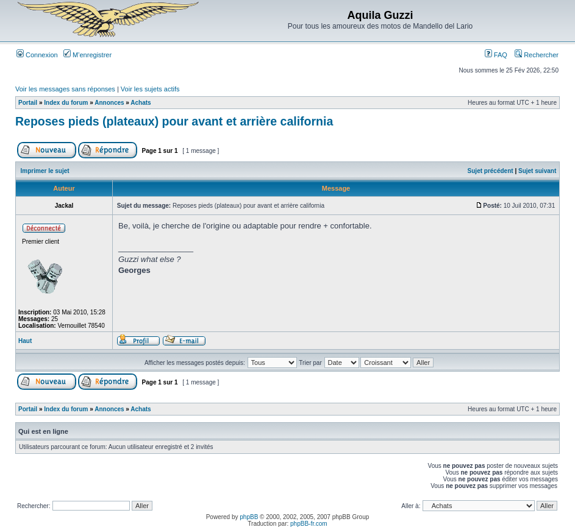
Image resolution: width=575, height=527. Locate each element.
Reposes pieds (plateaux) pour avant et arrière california (174, 121)
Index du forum (66, 102)
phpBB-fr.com (308, 523)
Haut (25, 341)
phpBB (249, 517)
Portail (27, 102)
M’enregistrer (87, 54)
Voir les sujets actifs (150, 89)
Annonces (109, 102)
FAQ (496, 54)
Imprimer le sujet (45, 171)
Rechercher (537, 54)
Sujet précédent (490, 171)
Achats (140, 102)
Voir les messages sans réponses (65, 89)
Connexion (37, 54)
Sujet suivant (537, 171)
